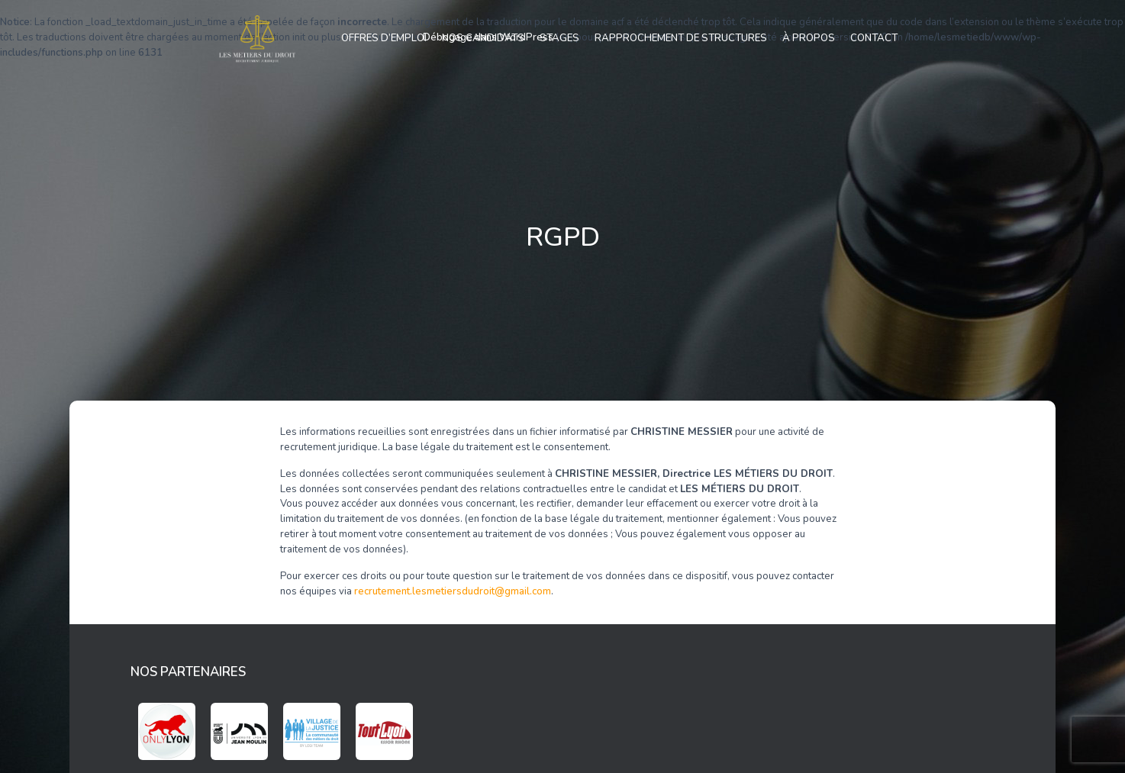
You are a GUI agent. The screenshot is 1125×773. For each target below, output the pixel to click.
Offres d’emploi (384, 38)
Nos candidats (483, 38)
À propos (808, 38)
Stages (559, 38)
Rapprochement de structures (681, 38)
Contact (874, 38)
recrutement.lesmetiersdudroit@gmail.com (452, 591)
